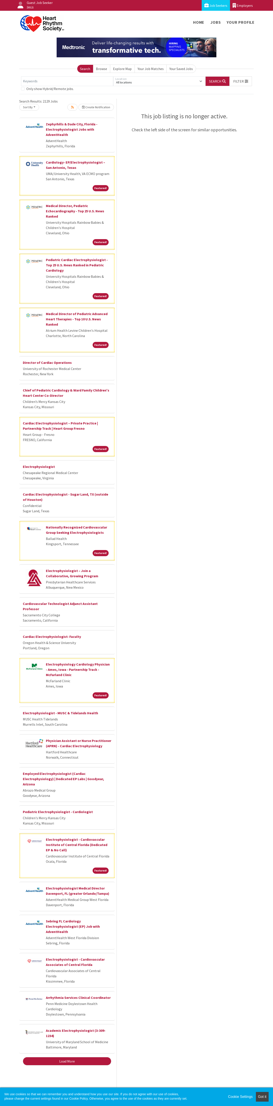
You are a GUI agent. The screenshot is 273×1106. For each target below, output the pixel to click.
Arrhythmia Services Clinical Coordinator (78, 997)
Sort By (28, 107)
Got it (262, 1097)
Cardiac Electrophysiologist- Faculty (52, 636)
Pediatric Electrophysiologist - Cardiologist (58, 812)
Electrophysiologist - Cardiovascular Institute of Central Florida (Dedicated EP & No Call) (76, 844)
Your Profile (241, 22)
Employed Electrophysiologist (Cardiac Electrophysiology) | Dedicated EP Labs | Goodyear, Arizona (63, 778)
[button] (241, 81)
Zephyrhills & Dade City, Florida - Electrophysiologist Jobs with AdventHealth (71, 129)
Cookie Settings (240, 1097)
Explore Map (122, 69)
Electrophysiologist (39, 466)
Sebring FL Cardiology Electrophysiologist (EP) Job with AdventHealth (73, 926)
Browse (101, 69)
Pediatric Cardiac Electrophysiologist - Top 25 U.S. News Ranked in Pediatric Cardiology (77, 265)
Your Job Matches (151, 69)
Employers (243, 5)
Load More (67, 1061)
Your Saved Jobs (181, 69)
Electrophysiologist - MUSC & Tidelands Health (60, 713)
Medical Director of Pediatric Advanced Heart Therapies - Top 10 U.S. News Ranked (77, 319)
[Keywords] (67, 81)
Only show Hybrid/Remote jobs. (50, 89)
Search (85, 69)
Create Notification (96, 107)
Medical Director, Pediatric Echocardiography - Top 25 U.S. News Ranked (75, 211)
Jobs (215, 22)
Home (198, 22)
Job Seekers (215, 5)
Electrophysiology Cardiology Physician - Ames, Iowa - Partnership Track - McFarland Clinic (78, 669)
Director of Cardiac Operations (47, 362)
